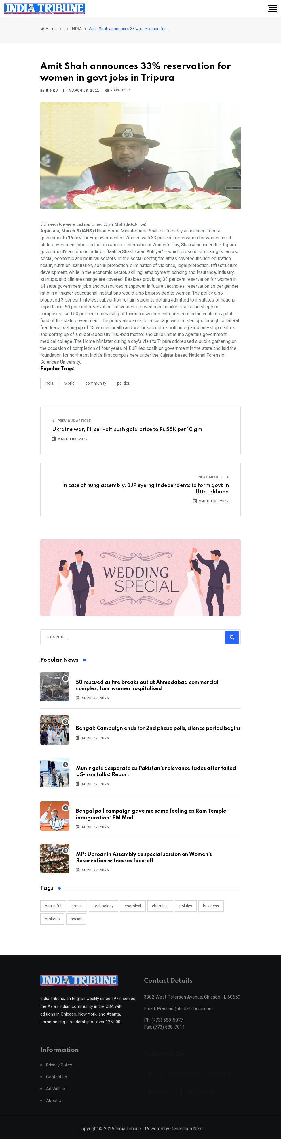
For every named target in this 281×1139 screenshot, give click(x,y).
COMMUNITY (96, 383)
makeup (52, 919)
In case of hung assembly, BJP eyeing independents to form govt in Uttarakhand (145, 489)
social (76, 919)
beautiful (53, 906)
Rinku (52, 91)
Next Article (213, 477)
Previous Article (71, 421)
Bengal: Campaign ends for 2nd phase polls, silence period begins (158, 728)
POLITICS (123, 383)
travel (77, 906)
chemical (133, 906)
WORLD (69, 383)
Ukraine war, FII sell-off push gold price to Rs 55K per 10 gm (127, 429)
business (211, 906)
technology (104, 906)
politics (185, 906)
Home (48, 28)
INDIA (76, 28)
